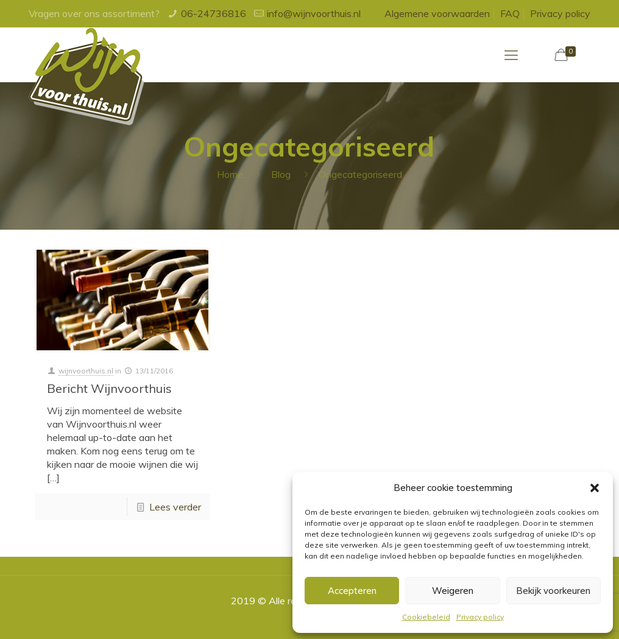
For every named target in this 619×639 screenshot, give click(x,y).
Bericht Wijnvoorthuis (109, 388)
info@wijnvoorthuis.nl (314, 13)
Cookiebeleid (426, 616)
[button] (595, 488)
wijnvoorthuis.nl (85, 370)
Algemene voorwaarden (437, 13)
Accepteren (352, 590)
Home (230, 174)
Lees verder (175, 507)
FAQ (510, 13)
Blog (281, 174)
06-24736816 (213, 13)
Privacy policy (480, 616)
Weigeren (452, 590)
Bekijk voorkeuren (553, 590)
